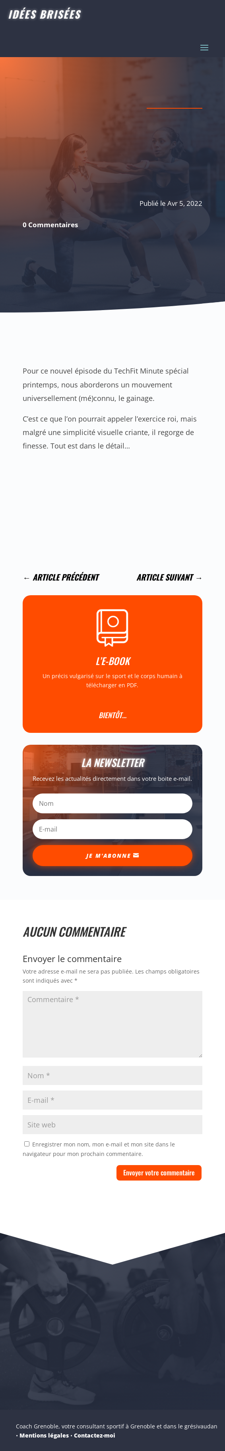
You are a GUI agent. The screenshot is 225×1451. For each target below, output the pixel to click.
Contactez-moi (94, 1435)
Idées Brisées (44, 14)
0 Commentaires (50, 224)
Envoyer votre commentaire (159, 1172)
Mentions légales (44, 1435)
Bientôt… (112, 715)
